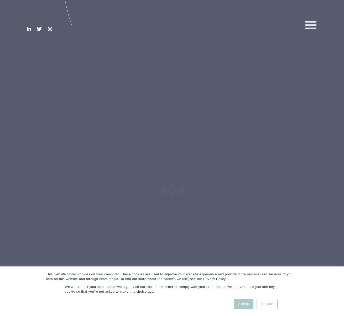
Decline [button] (267, 304)
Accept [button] (243, 304)
